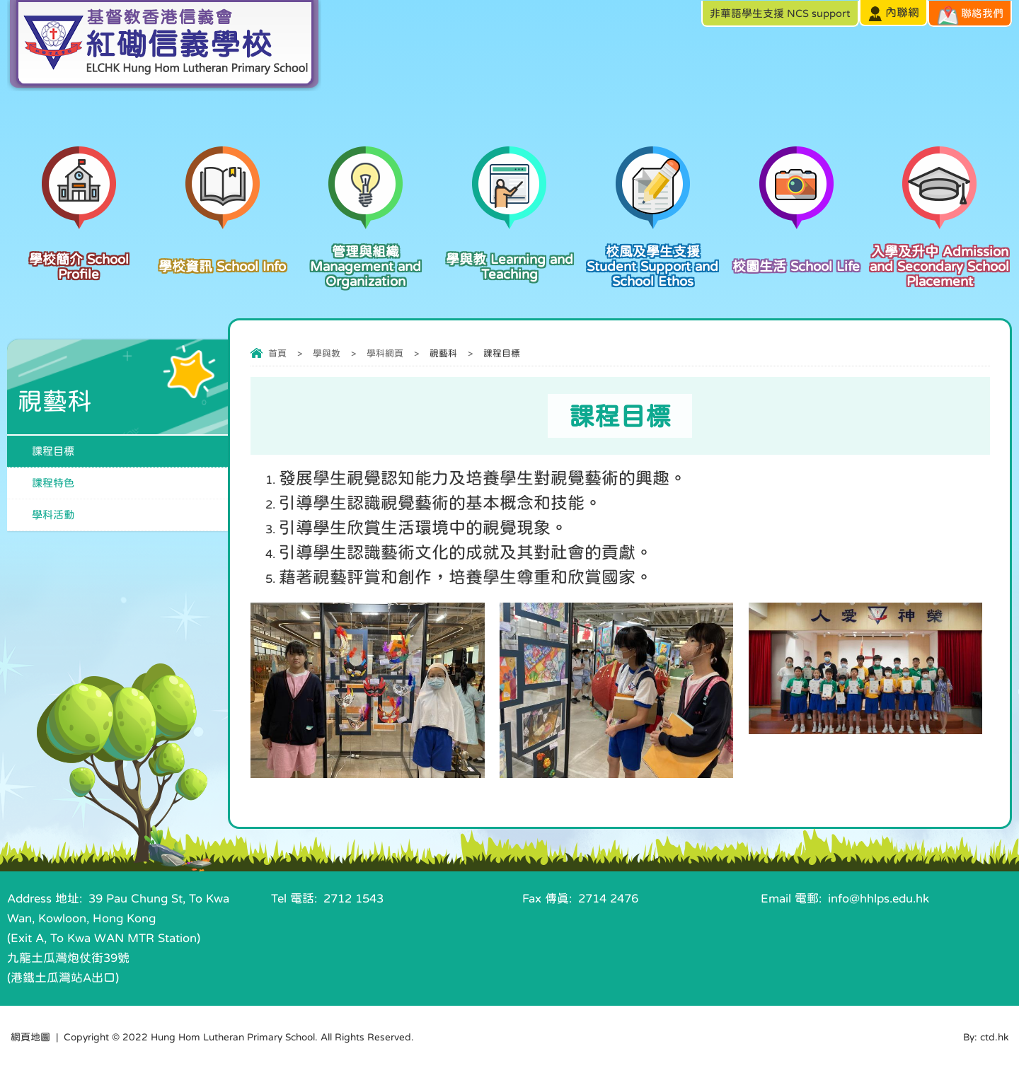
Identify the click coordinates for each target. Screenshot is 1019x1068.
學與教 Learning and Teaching (509, 251)
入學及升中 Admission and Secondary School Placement (940, 255)
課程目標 (53, 451)
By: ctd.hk (985, 1037)
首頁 (277, 353)
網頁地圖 (30, 1037)
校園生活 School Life (796, 247)
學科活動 (53, 514)
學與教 (326, 353)
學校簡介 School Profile (79, 251)
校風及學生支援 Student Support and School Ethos (653, 255)
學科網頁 (385, 353)
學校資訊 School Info (222, 247)
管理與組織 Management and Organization (366, 255)
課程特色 (53, 482)
